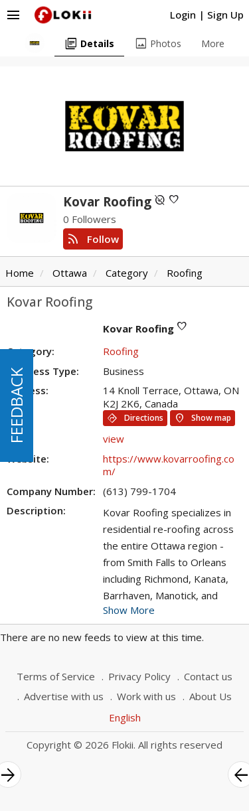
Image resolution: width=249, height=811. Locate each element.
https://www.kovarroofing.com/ (168, 465)
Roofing (185, 272)
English (125, 717)
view (113, 438)
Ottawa (69, 272)
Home (19, 272)
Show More (129, 610)
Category (127, 272)
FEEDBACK (16, 405)
